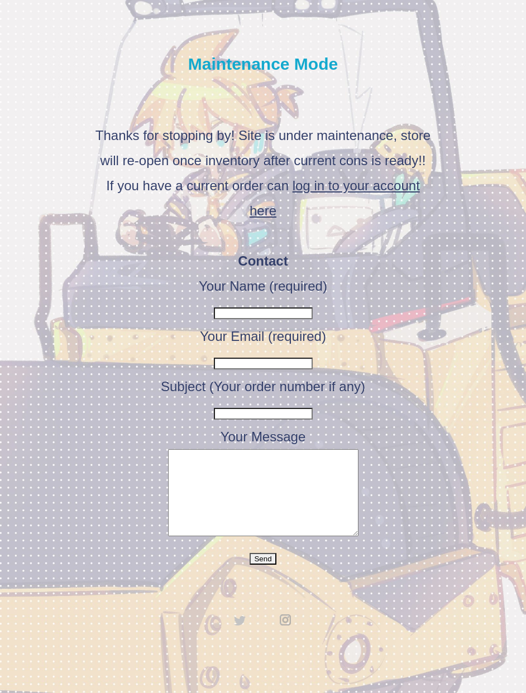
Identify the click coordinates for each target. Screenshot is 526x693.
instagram (286, 637)
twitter (240, 637)
